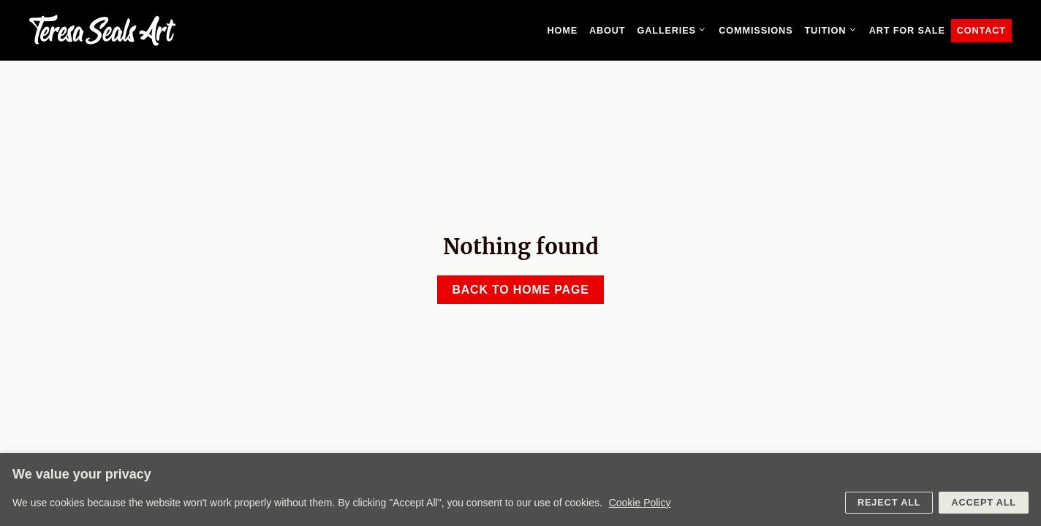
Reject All (889, 502)
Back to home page (520, 289)
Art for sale (907, 30)
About (607, 30)
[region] (520, 489)
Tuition (833, 30)
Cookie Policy (640, 502)
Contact (981, 30)
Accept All (983, 502)
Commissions (755, 30)
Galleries (675, 30)
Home (562, 30)
